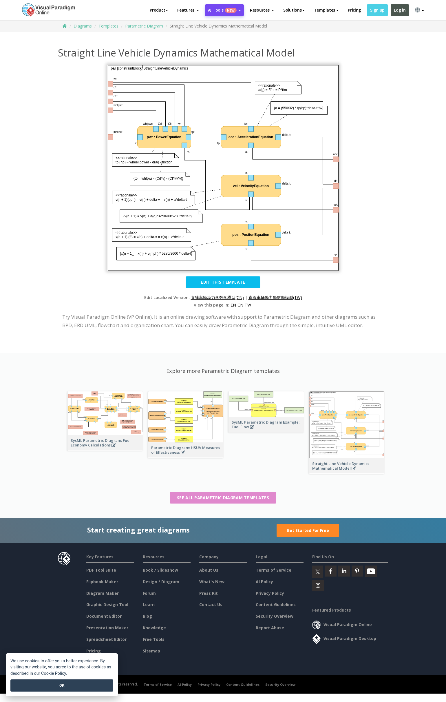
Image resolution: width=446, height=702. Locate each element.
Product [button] (159, 10)
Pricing (354, 10)
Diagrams (83, 26)
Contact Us (210, 604)
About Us (208, 570)
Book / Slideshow (160, 570)
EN (233, 305)
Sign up (377, 10)
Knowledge (154, 627)
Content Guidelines (276, 604)
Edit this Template (223, 282)
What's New (211, 581)
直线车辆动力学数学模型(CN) (217, 297)
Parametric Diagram (144, 26)
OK (61, 685)
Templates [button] (326, 10)
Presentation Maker (107, 627)
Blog (147, 616)
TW (248, 305)
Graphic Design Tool (107, 604)
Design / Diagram (161, 581)
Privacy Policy (270, 593)
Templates (108, 26)
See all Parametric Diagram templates (223, 497)
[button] (188, 10)
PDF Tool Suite (101, 570)
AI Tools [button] (224, 10)
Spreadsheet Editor (106, 639)
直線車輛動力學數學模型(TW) (275, 297)
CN (240, 305)
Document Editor (104, 616)
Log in (399, 10)
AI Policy (264, 581)
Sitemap (151, 651)
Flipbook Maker (102, 581)
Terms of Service (273, 570)
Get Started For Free (308, 530)
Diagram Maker (102, 593)
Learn (149, 604)
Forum (149, 593)
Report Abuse (270, 627)
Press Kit (208, 593)
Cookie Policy (53, 673)
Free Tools (153, 639)
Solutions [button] (293, 10)
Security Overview (274, 616)
